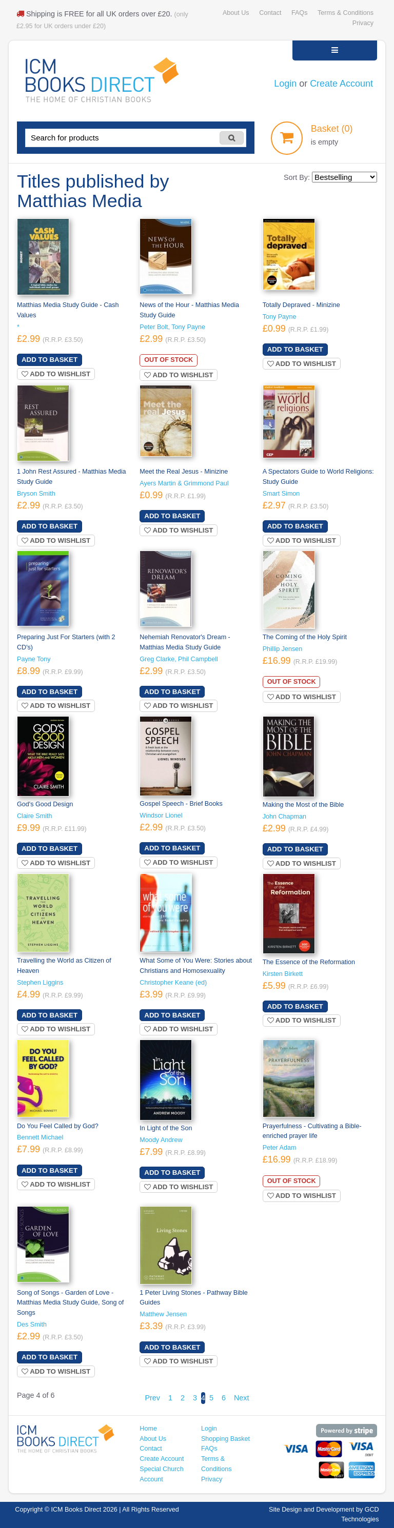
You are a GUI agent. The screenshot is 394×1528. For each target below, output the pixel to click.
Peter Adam (280, 1147)
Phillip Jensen (283, 649)
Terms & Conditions (345, 12)
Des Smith (32, 1324)
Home (148, 1428)
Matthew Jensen (163, 1314)
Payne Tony (34, 659)
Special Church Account (161, 1474)
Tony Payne (280, 316)
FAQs (299, 12)
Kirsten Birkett (283, 973)
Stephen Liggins (40, 982)
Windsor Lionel (161, 815)
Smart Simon (281, 493)
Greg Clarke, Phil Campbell (179, 659)
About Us (236, 12)
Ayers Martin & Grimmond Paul (184, 483)
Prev (152, 1398)
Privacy (362, 23)
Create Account (341, 83)
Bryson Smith (36, 493)
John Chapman (284, 816)
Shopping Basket (225, 1438)
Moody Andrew (161, 1140)
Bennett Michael (40, 1137)
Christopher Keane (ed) (173, 982)
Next (241, 1398)
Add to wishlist (56, 374)
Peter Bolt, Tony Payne (172, 327)
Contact (270, 12)
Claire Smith (34, 816)
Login (285, 83)
